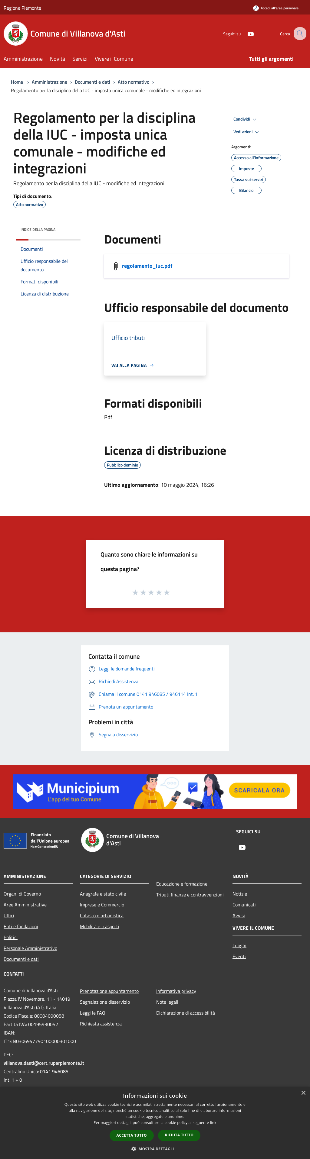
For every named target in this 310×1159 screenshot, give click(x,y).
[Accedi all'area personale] (275, 8)
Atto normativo (133, 82)
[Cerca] (299, 33)
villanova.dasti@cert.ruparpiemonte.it (44, 1063)
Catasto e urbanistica (102, 915)
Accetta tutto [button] (132, 1135)
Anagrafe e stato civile (103, 893)
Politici (11, 937)
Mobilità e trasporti (99, 926)
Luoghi (239, 945)
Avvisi (238, 915)
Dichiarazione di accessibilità (185, 1012)
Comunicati (244, 904)
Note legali (167, 1002)
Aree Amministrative (25, 904)
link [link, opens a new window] (213, 1122)
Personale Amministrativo (30, 948)
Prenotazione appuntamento (109, 991)
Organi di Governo (22, 893)
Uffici (9, 915)
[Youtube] (245, 33)
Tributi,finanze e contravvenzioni (190, 894)
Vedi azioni (247, 132)
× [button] (303, 1093)
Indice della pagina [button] (38, 229)
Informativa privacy (176, 991)
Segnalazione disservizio (105, 1002)
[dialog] (155, 1123)
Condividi (245, 119)
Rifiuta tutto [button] (179, 1135)
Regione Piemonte (22, 7)
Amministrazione (49, 82)
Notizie (239, 893)
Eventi (239, 956)
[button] (155, 1149)
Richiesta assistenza (101, 1023)
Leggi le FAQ (92, 1012)
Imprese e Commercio (102, 904)
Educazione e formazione (181, 883)
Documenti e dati (92, 82)
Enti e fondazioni (21, 926)
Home (17, 82)
